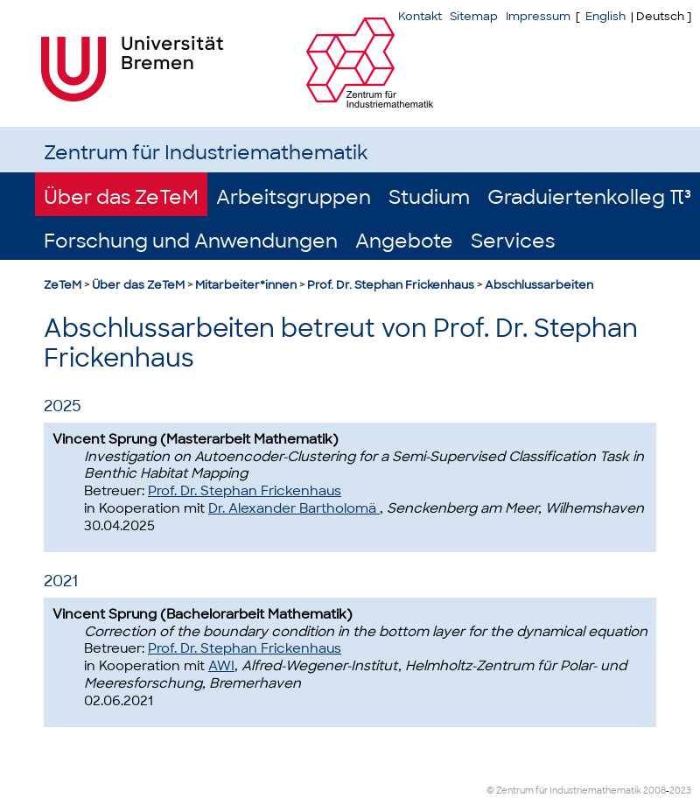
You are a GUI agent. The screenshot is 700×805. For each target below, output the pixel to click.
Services (513, 241)
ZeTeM (62, 284)
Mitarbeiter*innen (246, 284)
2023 (680, 790)
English (605, 16)
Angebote (404, 241)
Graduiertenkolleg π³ (589, 197)
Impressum (538, 16)
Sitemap (474, 16)
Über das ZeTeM (121, 197)
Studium (429, 197)
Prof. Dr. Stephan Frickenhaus (390, 284)
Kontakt (420, 16)
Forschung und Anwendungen (191, 241)
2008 (654, 790)
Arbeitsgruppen (293, 197)
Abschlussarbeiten (539, 284)
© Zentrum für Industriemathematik (563, 790)
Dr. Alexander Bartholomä (294, 508)
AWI (221, 666)
